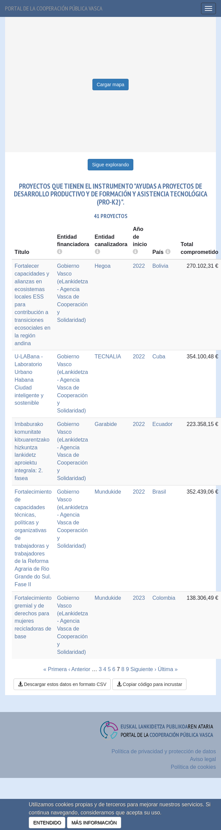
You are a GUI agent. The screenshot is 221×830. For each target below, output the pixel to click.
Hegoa (103, 266)
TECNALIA (108, 356)
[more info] (135, 252)
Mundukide (108, 492)
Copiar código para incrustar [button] (149, 684)
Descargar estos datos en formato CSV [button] (62, 684)
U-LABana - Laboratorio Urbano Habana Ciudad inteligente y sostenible (29, 380)
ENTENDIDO (47, 822)
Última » (168, 669)
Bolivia (160, 266)
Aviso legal (203, 759)
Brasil (159, 492)
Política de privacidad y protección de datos (163, 751)
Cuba (158, 356)
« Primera (55, 669)
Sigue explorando (110, 164)
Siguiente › (143, 669)
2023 (139, 598)
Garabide (106, 424)
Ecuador (162, 424)
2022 (139, 266)
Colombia (163, 598)
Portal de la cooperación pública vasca (54, 8)
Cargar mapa (111, 84)
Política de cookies (193, 767)
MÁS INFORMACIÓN (94, 822)
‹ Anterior (79, 669)
